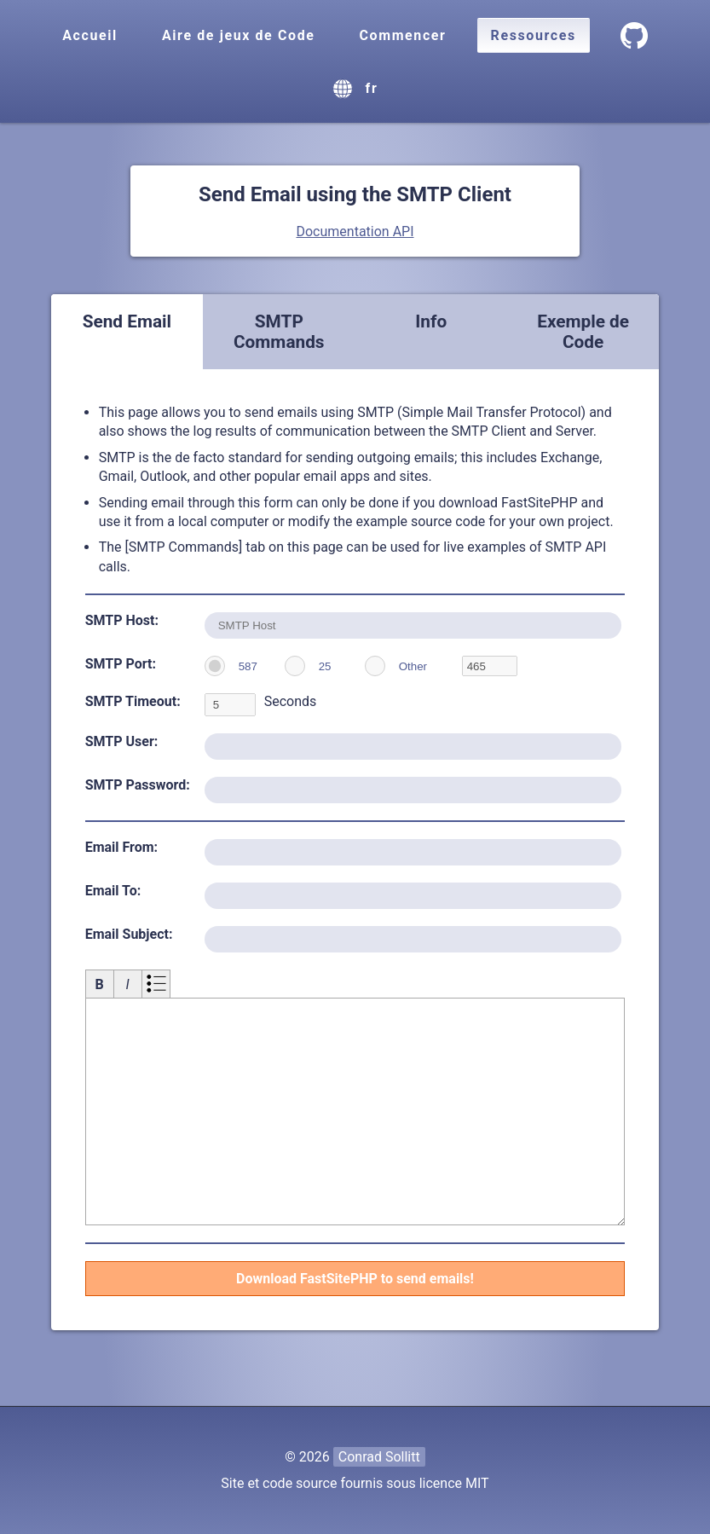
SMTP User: (122, 741)
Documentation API (354, 231)
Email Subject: (129, 934)
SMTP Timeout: (133, 701)
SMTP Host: (122, 620)
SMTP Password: (137, 785)
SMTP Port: (120, 664)
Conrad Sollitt (379, 1457)
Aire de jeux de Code (238, 35)
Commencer (402, 35)
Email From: (121, 847)
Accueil (90, 35)
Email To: (113, 891)
